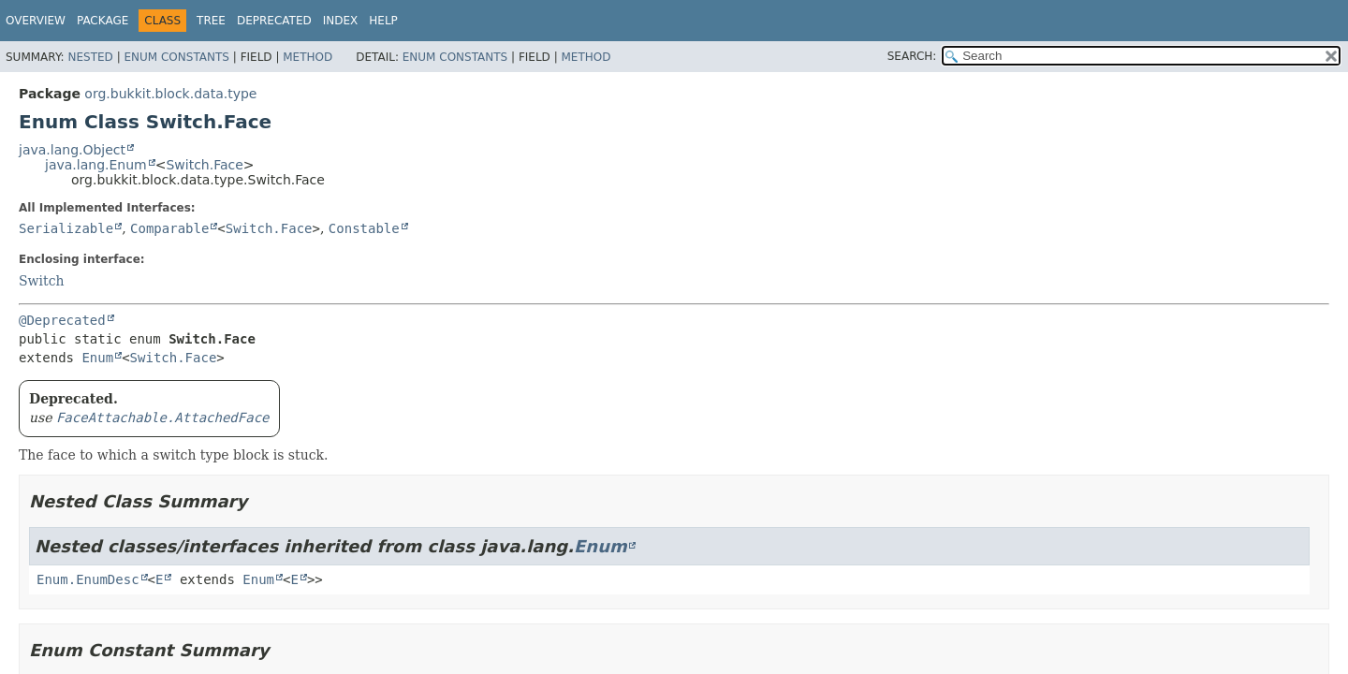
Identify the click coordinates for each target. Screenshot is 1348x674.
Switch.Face (204, 164)
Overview (36, 20)
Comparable (169, 228)
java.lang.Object (72, 149)
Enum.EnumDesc (88, 579)
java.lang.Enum (96, 164)
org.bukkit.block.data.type (170, 93)
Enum (97, 357)
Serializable (66, 228)
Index (341, 20)
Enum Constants (176, 57)
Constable (364, 228)
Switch (42, 280)
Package (102, 20)
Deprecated (274, 20)
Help (383, 20)
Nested (89, 57)
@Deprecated (62, 320)
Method (307, 57)
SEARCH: (912, 56)
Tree (211, 20)
